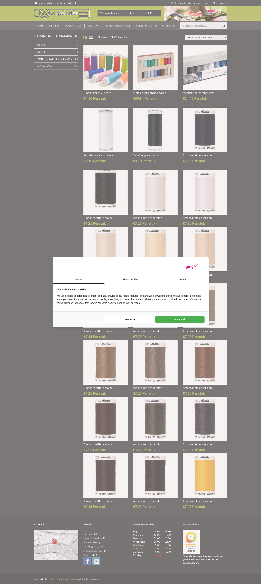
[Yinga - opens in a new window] (192, 266)
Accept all (179, 319)
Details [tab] (182, 279)
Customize (129, 319)
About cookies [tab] (130, 279)
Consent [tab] (78, 279)
